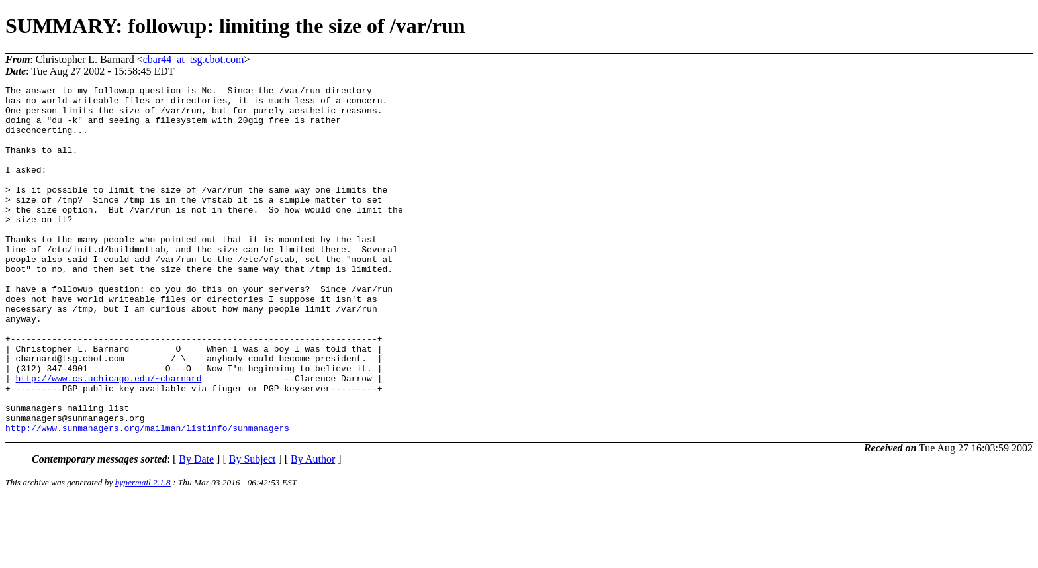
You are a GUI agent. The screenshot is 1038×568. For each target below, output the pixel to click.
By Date (196, 528)
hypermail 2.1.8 (143, 552)
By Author (313, 528)
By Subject (252, 528)
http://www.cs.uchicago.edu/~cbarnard (109, 438)
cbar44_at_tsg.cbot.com (193, 59)
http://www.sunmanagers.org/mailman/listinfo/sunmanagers (147, 497)
